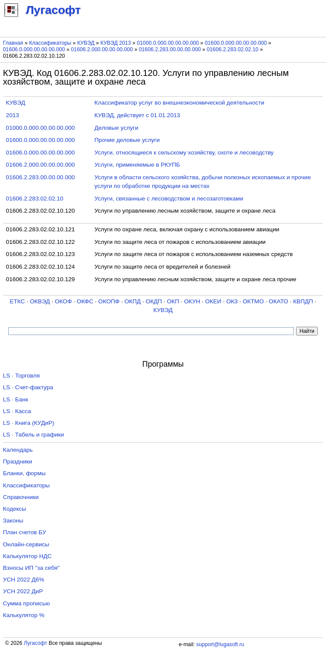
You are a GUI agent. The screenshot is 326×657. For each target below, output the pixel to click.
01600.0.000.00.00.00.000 (236, 43)
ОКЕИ (213, 301)
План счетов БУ (24, 532)
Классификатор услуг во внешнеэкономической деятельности (179, 102)
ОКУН (192, 301)
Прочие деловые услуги (127, 140)
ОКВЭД (40, 301)
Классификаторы (50, 43)
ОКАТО (278, 301)
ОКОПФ (108, 301)
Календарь (18, 450)
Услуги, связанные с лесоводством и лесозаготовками (169, 198)
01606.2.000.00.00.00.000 (102, 49)
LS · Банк (15, 399)
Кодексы (14, 509)
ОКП (173, 301)
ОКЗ (232, 301)
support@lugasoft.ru (220, 644)
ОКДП (154, 301)
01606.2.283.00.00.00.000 (170, 49)
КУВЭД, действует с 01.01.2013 (137, 115)
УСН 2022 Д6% (23, 579)
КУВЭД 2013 (115, 43)
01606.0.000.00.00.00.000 (34, 49)
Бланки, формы (24, 473)
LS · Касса (17, 411)
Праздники (17, 461)
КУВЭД (86, 43)
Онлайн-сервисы (26, 544)
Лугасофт (35, 643)
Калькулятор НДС (27, 556)
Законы (13, 520)
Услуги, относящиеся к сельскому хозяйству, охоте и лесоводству (184, 152)
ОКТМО (253, 301)
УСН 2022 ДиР (23, 591)
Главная (13, 43)
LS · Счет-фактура (28, 387)
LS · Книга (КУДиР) (28, 423)
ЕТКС (17, 301)
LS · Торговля (21, 375)
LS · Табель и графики (33, 434)
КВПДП (303, 301)
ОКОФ (63, 301)
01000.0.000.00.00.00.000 (168, 43)
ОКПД (133, 301)
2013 (12, 115)
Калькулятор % (23, 615)
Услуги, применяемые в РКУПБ (137, 164)
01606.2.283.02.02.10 (232, 49)
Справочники (21, 497)
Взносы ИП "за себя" (31, 568)
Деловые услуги (116, 128)
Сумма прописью (26, 603)
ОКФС (85, 301)
